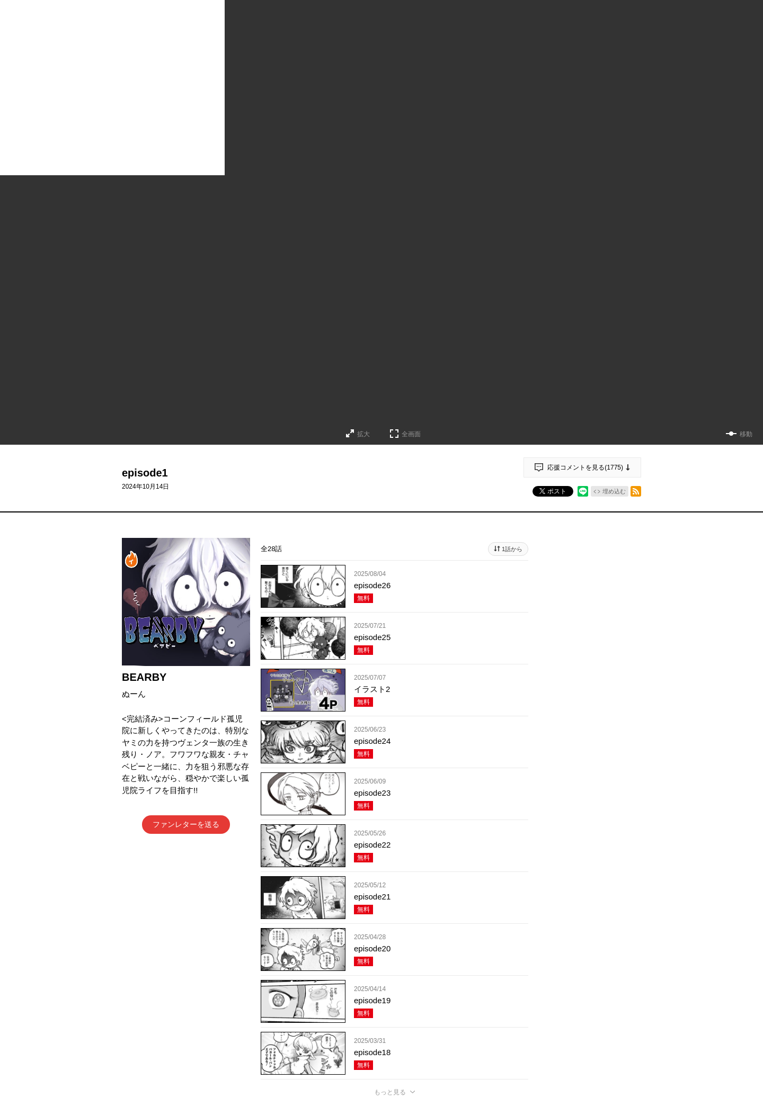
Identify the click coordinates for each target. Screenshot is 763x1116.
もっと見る (390, 1092)
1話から (512, 549)
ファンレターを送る (186, 824)
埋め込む (614, 491)
